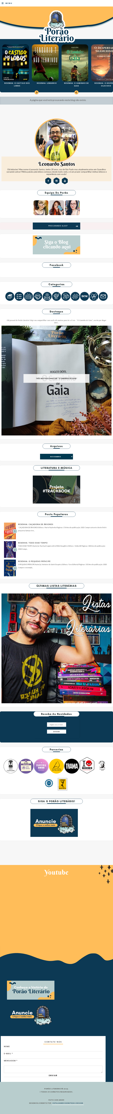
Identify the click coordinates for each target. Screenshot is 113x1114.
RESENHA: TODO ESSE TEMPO (33, 543)
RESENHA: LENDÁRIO (47, 83)
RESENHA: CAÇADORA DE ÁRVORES (35, 524)
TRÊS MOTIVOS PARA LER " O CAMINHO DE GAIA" (56, 378)
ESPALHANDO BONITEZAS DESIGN (68, 1103)
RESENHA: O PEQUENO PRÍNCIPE (34, 561)
